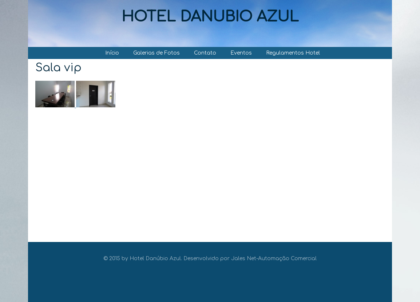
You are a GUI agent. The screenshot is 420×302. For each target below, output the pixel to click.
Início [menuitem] (112, 53)
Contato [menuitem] (205, 53)
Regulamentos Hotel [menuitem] (293, 53)
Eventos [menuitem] (241, 53)
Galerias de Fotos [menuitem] (156, 53)
